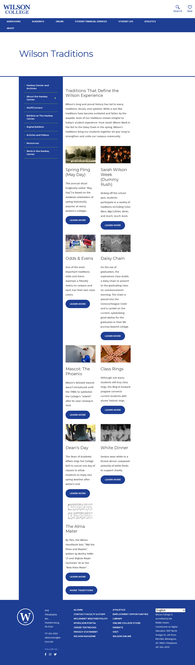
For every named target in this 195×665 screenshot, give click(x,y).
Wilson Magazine (85, 636)
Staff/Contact (35, 107)
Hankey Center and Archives (38, 87)
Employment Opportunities (130, 614)
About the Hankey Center (37, 98)
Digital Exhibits (35, 127)
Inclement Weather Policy (91, 618)
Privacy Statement (86, 632)
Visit (115, 632)
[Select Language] (170, 610)
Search (177, 9)
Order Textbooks (85, 627)
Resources (33, 143)
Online (60, 21)
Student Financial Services (91, 21)
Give (189, 9)
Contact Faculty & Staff (89, 614)
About (10, 28)
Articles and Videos (38, 135)
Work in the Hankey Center (38, 152)
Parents (118, 627)
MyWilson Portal (85, 623)
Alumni (78, 610)
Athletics (150, 21)
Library (117, 618)
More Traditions (81, 590)
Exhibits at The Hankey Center (40, 117)
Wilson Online (122, 636)
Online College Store (126, 623)
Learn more (78, 220)
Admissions (14, 21)
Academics (38, 21)
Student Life (125, 21)
